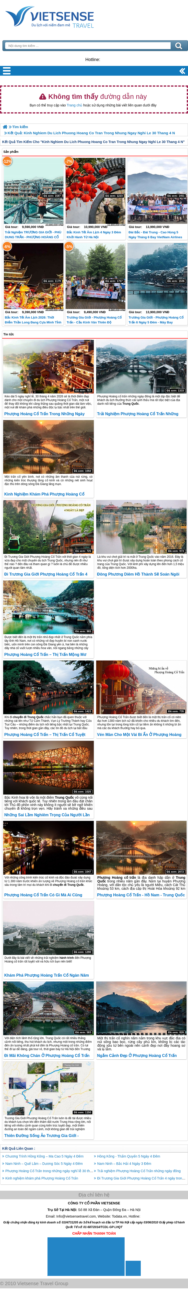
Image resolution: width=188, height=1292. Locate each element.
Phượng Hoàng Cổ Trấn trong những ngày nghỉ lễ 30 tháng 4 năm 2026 (60, 1171)
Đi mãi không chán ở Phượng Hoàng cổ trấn (46, 1056)
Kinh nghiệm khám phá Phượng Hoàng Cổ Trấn (41, 1178)
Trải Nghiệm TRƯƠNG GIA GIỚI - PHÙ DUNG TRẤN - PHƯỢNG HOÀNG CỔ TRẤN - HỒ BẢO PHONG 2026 (33, 237)
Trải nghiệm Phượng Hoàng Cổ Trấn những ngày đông (139, 1171)
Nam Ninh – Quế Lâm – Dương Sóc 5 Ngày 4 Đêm (44, 1164)
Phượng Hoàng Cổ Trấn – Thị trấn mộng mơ (45, 654)
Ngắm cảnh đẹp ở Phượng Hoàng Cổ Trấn (137, 1056)
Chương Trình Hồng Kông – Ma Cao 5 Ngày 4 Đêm (44, 1156)
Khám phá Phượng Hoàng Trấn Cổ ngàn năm (46, 975)
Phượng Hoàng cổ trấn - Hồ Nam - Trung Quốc (141, 895)
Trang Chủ (61, 16)
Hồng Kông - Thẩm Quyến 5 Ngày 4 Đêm (128, 1156)
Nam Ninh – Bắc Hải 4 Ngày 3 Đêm (124, 1164)
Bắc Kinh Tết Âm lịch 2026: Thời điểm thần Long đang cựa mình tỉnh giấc (33, 322)
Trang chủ (74, 105)
